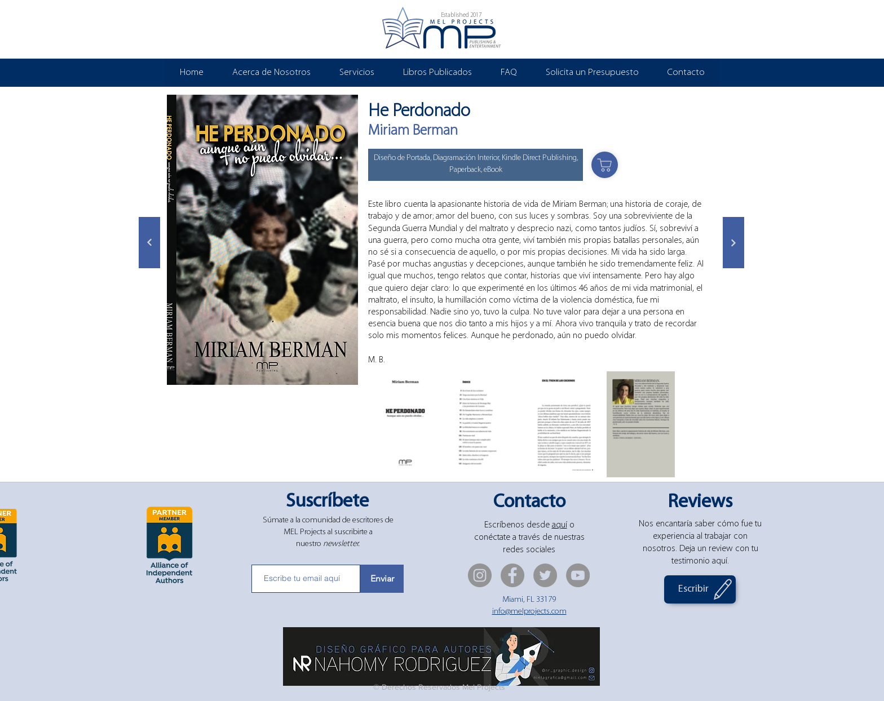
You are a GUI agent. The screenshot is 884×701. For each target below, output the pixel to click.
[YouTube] (578, 575)
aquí (559, 525)
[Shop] (604, 165)
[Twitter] (545, 575)
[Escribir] (700, 589)
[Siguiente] (149, 242)
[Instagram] (480, 575)
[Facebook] (512, 575)
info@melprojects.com (529, 611)
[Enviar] (382, 579)
